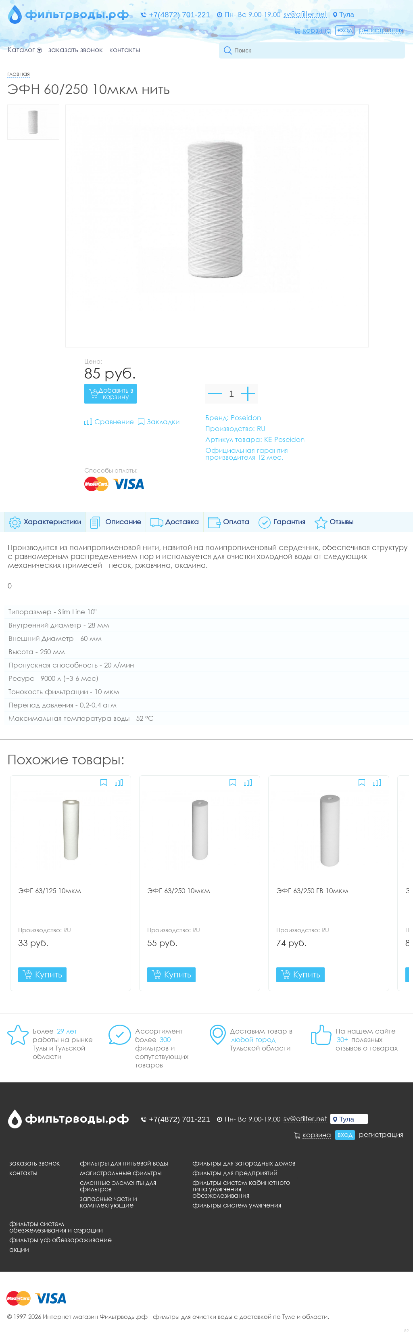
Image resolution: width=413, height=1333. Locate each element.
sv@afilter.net (305, 14)
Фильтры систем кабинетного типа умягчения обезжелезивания (241, 1188)
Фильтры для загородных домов (243, 1163)
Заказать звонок (75, 50)
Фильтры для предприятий (234, 1173)
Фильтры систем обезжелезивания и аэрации (56, 1227)
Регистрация (381, 29)
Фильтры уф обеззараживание (60, 1240)
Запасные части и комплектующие (108, 1202)
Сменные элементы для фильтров (118, 1185)
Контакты (124, 50)
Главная (18, 73)
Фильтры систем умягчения (236, 1205)
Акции (19, 1249)
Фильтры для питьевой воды (124, 1163)
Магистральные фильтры (121, 1173)
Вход (345, 29)
